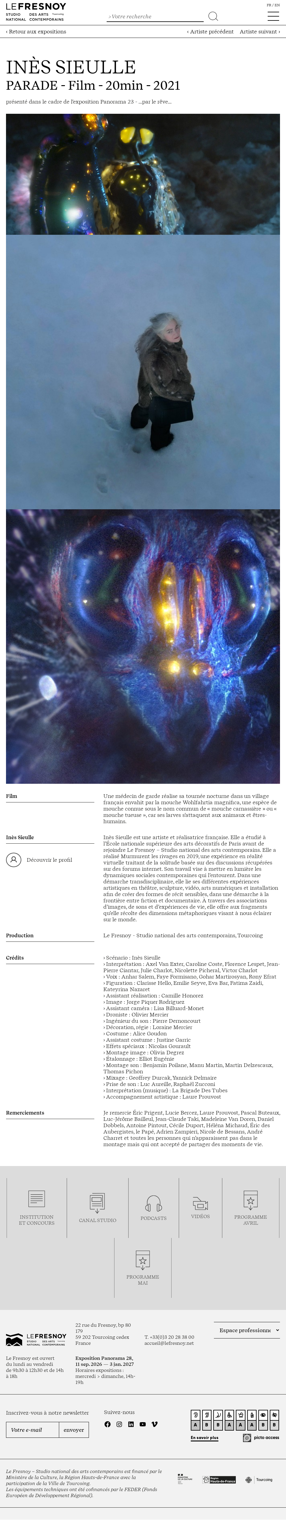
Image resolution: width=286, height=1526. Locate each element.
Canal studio (97, 1220)
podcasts (154, 1218)
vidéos (200, 1216)
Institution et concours (37, 1220)
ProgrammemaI (142, 1280)
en (277, 5)
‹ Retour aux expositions (36, 31)
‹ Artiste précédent (210, 31)
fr (269, 5)
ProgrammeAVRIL (250, 1220)
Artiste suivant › (260, 31)
